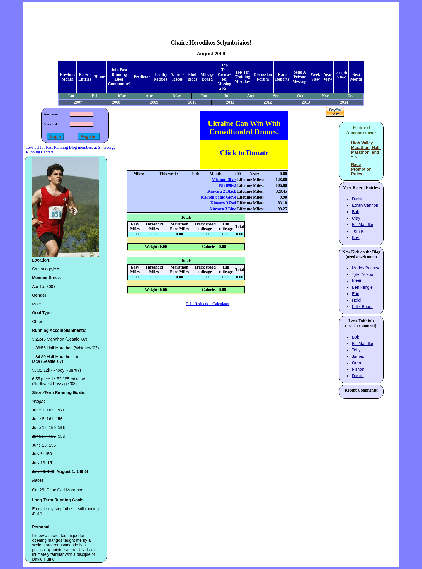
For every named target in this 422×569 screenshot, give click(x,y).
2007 (78, 102)
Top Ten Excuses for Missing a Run (224, 77)
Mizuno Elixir (224, 179)
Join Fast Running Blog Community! (119, 77)
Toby (356, 350)
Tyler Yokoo (362, 274)
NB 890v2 (227, 185)
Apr (149, 96)
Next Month (356, 76)
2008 (116, 102)
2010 (192, 102)
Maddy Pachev (365, 268)
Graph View (341, 74)
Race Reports (282, 76)
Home (99, 77)
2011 (230, 102)
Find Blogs (192, 76)
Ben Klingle (362, 287)
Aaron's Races (177, 76)
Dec (351, 96)
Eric (355, 293)
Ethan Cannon (365, 205)
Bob (355, 211)
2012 (268, 102)
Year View (328, 76)
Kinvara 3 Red (223, 203)
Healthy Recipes (160, 76)
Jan (71, 96)
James (358, 356)
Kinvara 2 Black (221, 191)
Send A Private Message (299, 77)
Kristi (356, 280)
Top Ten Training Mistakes (243, 77)
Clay (356, 218)
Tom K (358, 231)
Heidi (356, 300)
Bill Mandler (362, 224)
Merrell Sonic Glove (218, 197)
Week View (315, 76)
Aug (250, 96)
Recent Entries (84, 76)
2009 (154, 102)
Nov (325, 96)
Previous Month (67, 76)
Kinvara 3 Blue (223, 209)
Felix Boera (362, 306)
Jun (203, 96)
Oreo (356, 362)
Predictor (142, 77)
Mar (121, 96)
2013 (306, 102)
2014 (344, 102)
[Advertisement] (211, 16)
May (177, 96)
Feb (95, 96)
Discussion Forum (262, 76)
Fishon (358, 369)
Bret (356, 237)
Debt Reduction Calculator (207, 304)
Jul (226, 96)
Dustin (358, 198)
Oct (300, 96)
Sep (276, 96)
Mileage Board (207, 76)
